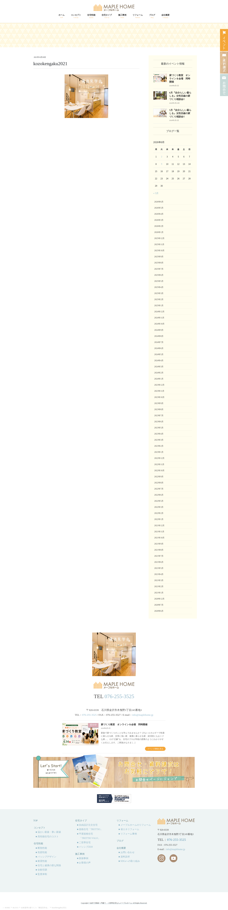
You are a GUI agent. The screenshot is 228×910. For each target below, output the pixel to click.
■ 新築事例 (82, 858)
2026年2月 (158, 226)
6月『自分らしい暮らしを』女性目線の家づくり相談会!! (180, 95)
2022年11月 (159, 464)
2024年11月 (159, 318)
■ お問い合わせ (127, 852)
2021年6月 (158, 562)
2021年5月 (158, 568)
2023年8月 (158, 409)
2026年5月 (158, 208)
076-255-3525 (119, 696)
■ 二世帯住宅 (84, 842)
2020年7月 (158, 605)
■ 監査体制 (41, 874)
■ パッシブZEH (85, 847)
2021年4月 (158, 574)
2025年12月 (159, 238)
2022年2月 (158, 513)
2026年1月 (158, 232)
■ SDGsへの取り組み (129, 861)
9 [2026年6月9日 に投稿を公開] (161, 164)
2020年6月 (158, 611)
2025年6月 (158, 275)
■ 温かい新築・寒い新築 (48, 832)
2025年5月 (158, 281)
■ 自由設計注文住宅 (87, 825)
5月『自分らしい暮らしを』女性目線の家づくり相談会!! (180, 113)
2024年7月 (158, 342)
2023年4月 (158, 434)
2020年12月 (159, 599)
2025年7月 (158, 269)
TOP (35, 820)
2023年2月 (158, 446)
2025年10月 (159, 250)
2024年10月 (159, 324)
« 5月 (155, 193)
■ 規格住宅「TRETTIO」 (89, 829)
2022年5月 (158, 501)
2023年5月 (158, 428)
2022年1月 (158, 519)
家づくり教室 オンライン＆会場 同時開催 (179, 78)
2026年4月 (158, 214)
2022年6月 (158, 495)
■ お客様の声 (84, 862)
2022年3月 (158, 507)
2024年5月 (158, 354)
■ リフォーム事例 (128, 834)
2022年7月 (158, 489)
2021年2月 (158, 586)
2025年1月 (158, 305)
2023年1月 (158, 452)
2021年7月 (158, 556)
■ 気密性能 (41, 852)
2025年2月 (158, 299)
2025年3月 (158, 293)
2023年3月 (158, 440)
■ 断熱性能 (41, 848)
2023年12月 (159, 385)
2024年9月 (158, 330)
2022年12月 (159, 458)
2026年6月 (158, 202)
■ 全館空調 (41, 869)
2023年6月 (158, 422)
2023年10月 (159, 397)
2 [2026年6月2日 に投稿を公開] (161, 157)
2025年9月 (158, 257)
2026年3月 (158, 220)
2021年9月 (158, 544)
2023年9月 (158, 403)
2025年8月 (158, 263)
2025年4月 (158, 287)
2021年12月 (159, 525)
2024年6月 (158, 348)
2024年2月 (158, 373)
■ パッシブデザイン (46, 856)
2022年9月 (158, 477)
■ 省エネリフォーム (129, 829)
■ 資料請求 (124, 856)
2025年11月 (159, 244)
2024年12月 (159, 312)
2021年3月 (158, 580)
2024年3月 (158, 367)
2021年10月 (159, 538)
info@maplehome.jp (142, 714)
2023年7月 (158, 415)
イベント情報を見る (155, 749)
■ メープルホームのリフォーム (135, 825)
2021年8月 (158, 550)
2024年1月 (158, 379)
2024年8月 (158, 336)
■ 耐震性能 (41, 861)
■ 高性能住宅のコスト (47, 836)
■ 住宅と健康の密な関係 (48, 865)
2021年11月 (159, 532)
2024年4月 (158, 360)
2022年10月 (159, 470)
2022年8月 (158, 483)
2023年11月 (159, 391)
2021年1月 (158, 593)
